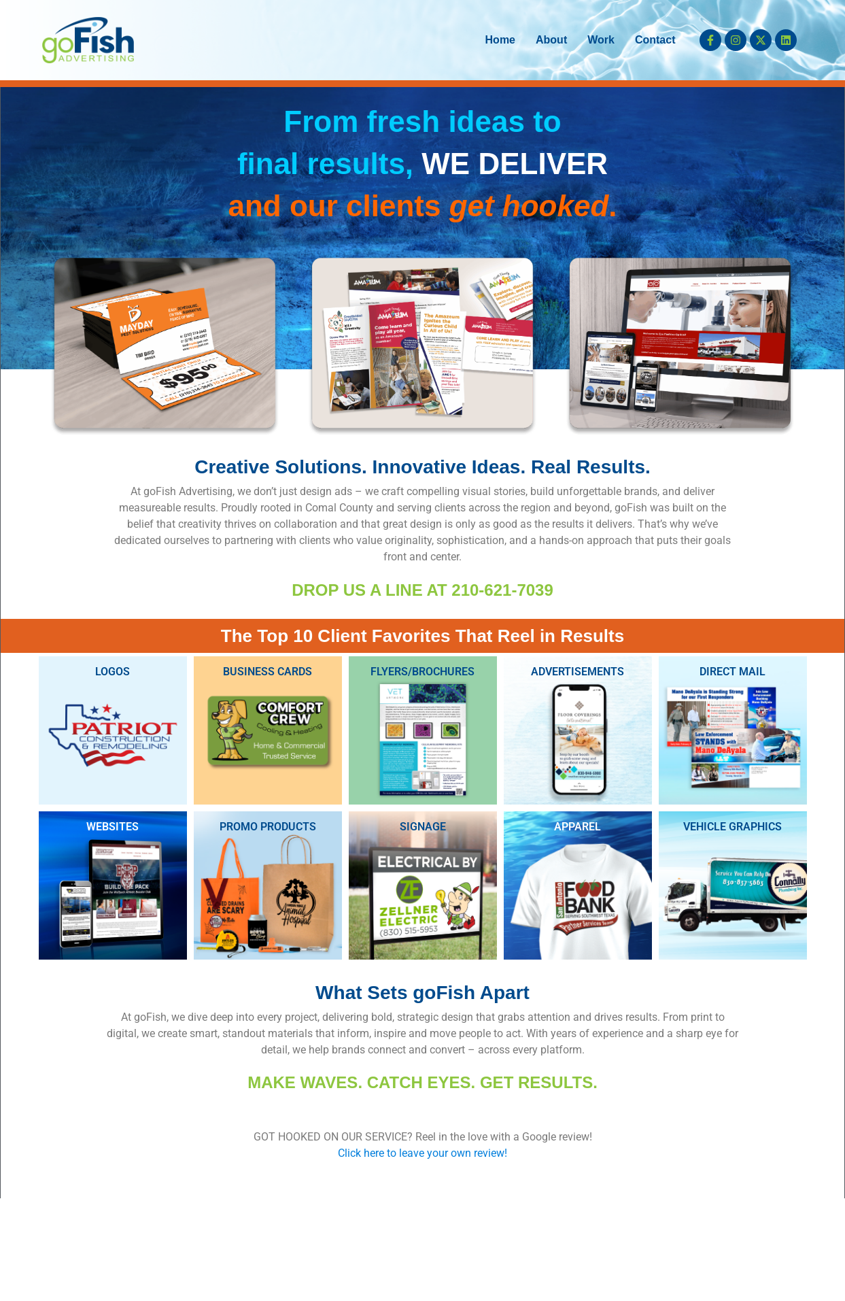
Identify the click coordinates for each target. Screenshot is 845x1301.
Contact (655, 40)
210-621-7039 (502, 590)
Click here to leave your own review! (422, 1153)
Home (500, 40)
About (551, 40)
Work (601, 40)
